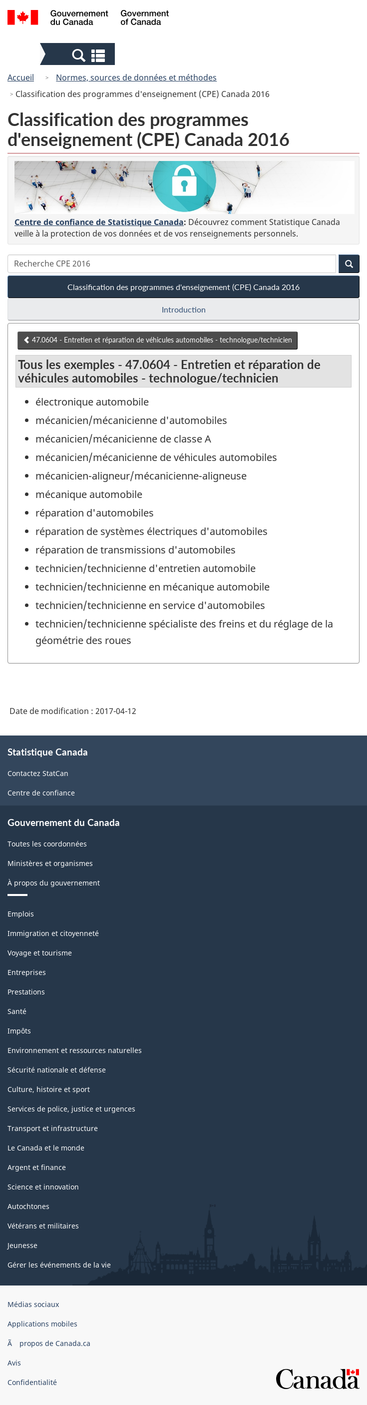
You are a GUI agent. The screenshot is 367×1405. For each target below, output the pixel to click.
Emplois (20, 913)
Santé (16, 1011)
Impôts (19, 1031)
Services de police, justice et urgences (71, 1109)
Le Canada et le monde (45, 1147)
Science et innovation (43, 1187)
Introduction (184, 309)
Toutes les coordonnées (47, 843)
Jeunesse (22, 1245)
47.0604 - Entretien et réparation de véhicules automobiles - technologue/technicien (157, 340)
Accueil (20, 77)
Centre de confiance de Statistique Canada (99, 222)
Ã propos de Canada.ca (48, 1343)
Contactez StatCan (37, 773)
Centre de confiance (41, 793)
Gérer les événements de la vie (59, 1265)
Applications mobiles (42, 1323)
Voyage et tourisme (39, 953)
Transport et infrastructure (52, 1128)
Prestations (26, 991)
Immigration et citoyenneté (53, 933)
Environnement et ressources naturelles (74, 1050)
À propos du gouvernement (53, 883)
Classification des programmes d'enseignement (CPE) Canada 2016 (183, 287)
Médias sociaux (33, 1304)
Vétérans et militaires (43, 1225)
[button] (78, 55)
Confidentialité (32, 1382)
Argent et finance (36, 1167)
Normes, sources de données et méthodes (136, 77)
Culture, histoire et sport (48, 1089)
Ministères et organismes (50, 863)
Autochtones (28, 1206)
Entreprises (26, 972)
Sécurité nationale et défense (56, 1069)
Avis (14, 1363)
